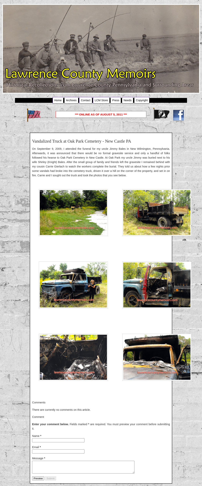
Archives (71, 100)
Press (115, 100)
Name (36, 435)
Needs (128, 100)
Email (36, 447)
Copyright (142, 100)
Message (38, 458)
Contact (85, 100)
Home (58, 100)
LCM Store (101, 100)
